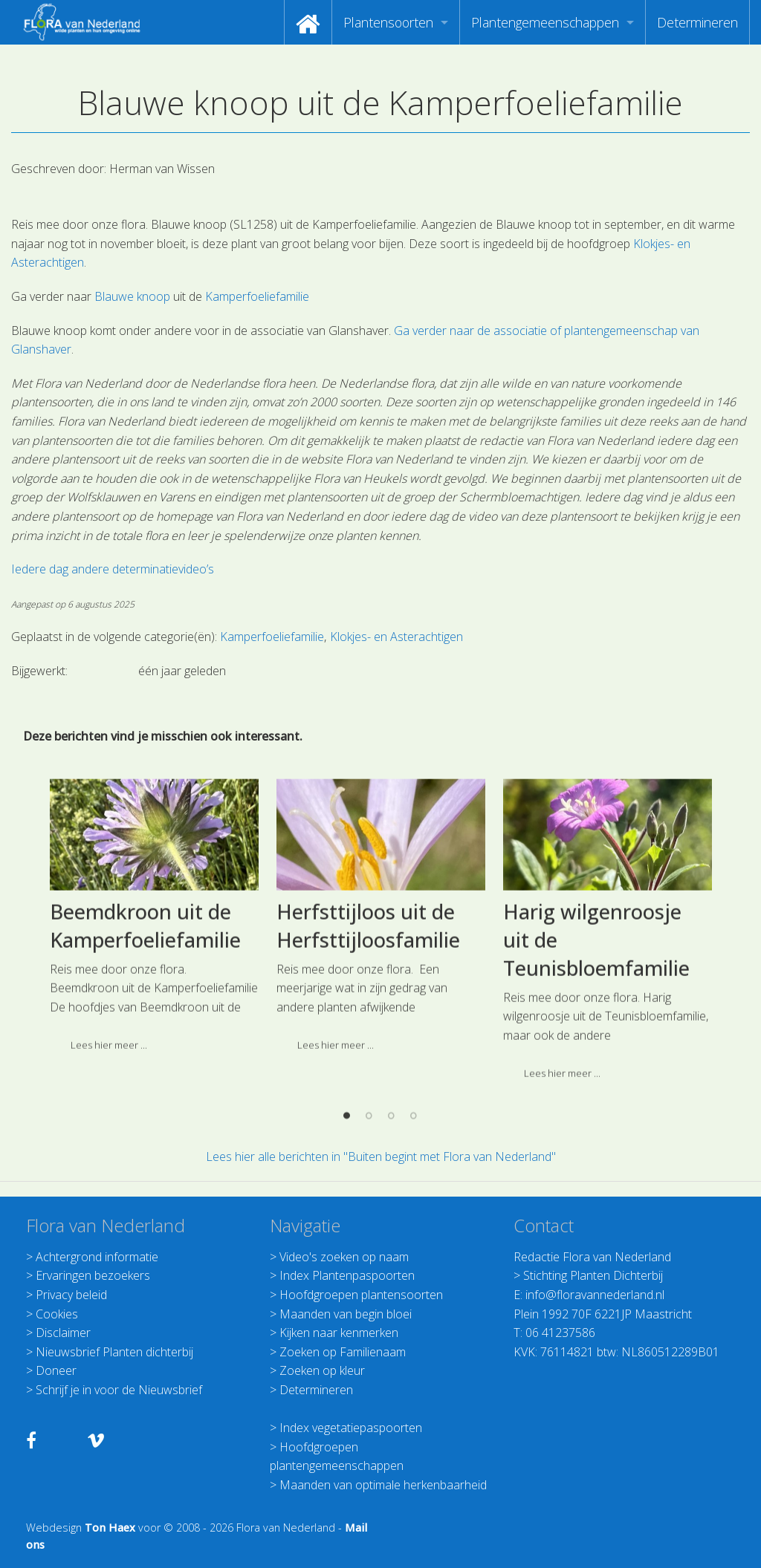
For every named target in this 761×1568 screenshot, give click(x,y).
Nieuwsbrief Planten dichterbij (114, 1352)
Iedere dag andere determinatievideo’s (112, 569)
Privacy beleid (71, 1294)
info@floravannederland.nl (594, 1294)
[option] (154, 1078)
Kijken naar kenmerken (338, 1332)
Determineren (697, 22)
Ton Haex (110, 1527)
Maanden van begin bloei (345, 1314)
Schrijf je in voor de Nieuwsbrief (119, 1390)
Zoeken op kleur (322, 1370)
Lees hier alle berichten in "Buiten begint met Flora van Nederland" (381, 1156)
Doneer (56, 1370)
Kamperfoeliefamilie (257, 296)
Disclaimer (63, 1332)
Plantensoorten (388, 22)
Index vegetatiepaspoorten (350, 1427)
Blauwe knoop (132, 296)
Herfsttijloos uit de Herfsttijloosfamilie (368, 1084)
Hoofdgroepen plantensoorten (361, 1294)
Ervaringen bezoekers (93, 1275)
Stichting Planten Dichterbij (593, 1275)
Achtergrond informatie (97, 1257)
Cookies (57, 1314)
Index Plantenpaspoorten (347, 1275)
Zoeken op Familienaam (342, 1352)
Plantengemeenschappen (545, 22)
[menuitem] (308, 22)
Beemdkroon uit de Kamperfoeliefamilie (145, 1084)
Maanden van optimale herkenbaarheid (383, 1485)
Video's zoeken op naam (344, 1257)
